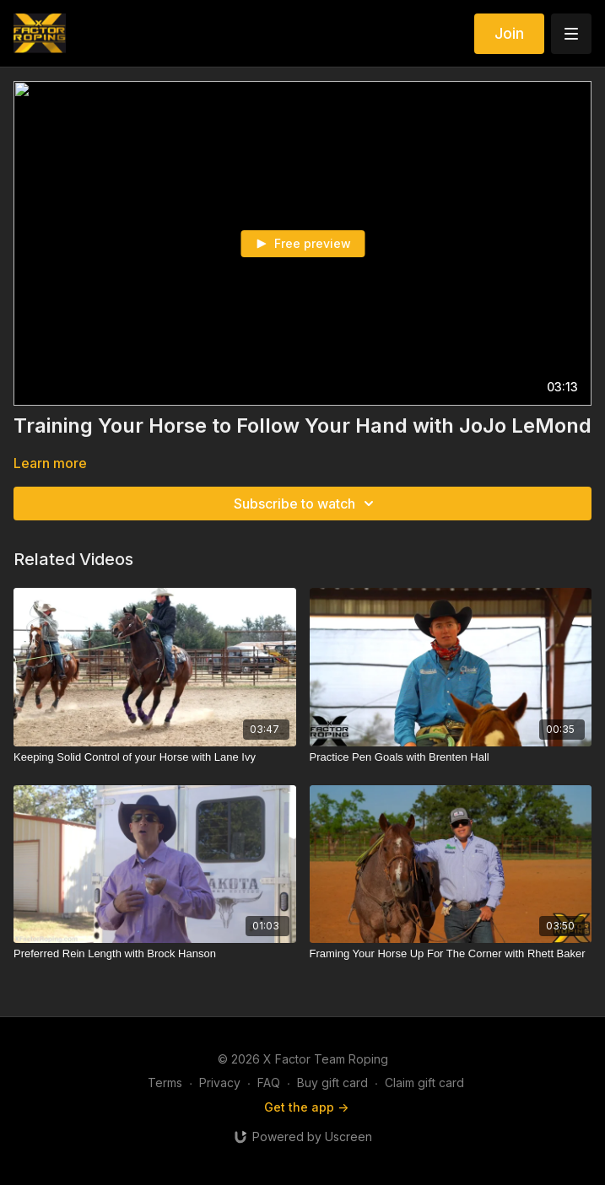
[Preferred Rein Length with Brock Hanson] (155, 953)
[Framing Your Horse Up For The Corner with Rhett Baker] (451, 953)
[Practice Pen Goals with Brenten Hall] (451, 757)
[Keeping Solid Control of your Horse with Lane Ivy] (155, 757)
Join (509, 33)
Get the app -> (306, 1107)
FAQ (268, 1082)
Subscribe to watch (306, 503)
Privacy (219, 1082)
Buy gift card (332, 1082)
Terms (165, 1082)
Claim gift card (424, 1082)
